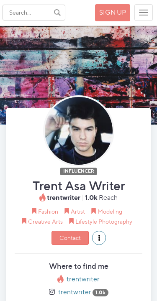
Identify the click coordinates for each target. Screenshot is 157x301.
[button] (99, 238)
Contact (70, 237)
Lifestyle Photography (103, 221)
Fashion (48, 211)
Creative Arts (45, 221)
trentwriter (83, 279)
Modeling (110, 211)
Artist (78, 211)
